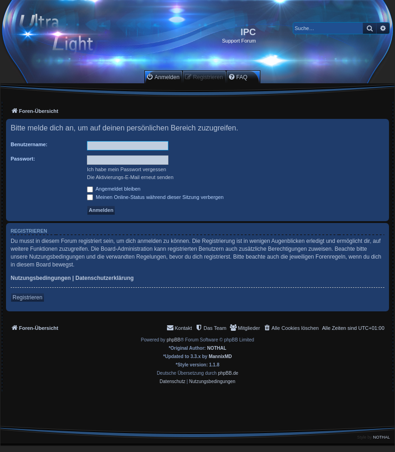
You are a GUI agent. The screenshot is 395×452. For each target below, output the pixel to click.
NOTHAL (217, 348)
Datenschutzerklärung (104, 278)
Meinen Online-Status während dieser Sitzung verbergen (155, 197)
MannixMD (220, 356)
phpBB (173, 339)
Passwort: (23, 158)
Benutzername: (29, 144)
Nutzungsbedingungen (41, 278)
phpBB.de (228, 373)
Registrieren (27, 297)
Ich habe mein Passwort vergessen (126, 169)
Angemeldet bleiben (114, 189)
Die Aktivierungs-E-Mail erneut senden (130, 177)
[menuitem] (162, 77)
